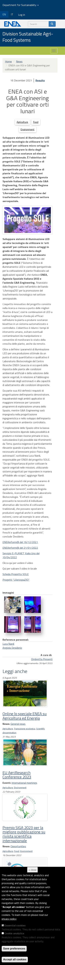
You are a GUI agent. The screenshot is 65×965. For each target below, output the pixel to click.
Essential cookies (15, 925)
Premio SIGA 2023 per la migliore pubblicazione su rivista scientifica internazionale (23, 834)
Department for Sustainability (20, 5)
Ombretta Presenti (41, 659)
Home (8, 61)
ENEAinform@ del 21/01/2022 (20, 548)
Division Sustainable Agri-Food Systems (27, 37)
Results (40, 80)
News (19, 61)
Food (35, 122)
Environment (27, 129)
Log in (21, 15)
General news (18, 724)
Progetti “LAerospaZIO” (16, 580)
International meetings (24, 783)
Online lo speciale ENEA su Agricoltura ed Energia (24, 716)
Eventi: (6, 783)
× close (32, 870)
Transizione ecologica (24, 728)
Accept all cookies (14, 959)
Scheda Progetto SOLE (15, 574)
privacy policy (9, 919)
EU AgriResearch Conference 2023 (16, 775)
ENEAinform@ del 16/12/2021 (20, 542)
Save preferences (14, 948)
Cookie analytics (14, 933)
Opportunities (18, 846)
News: (6, 724)
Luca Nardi (8, 644)
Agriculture (22, 122)
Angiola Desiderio (12, 648)
